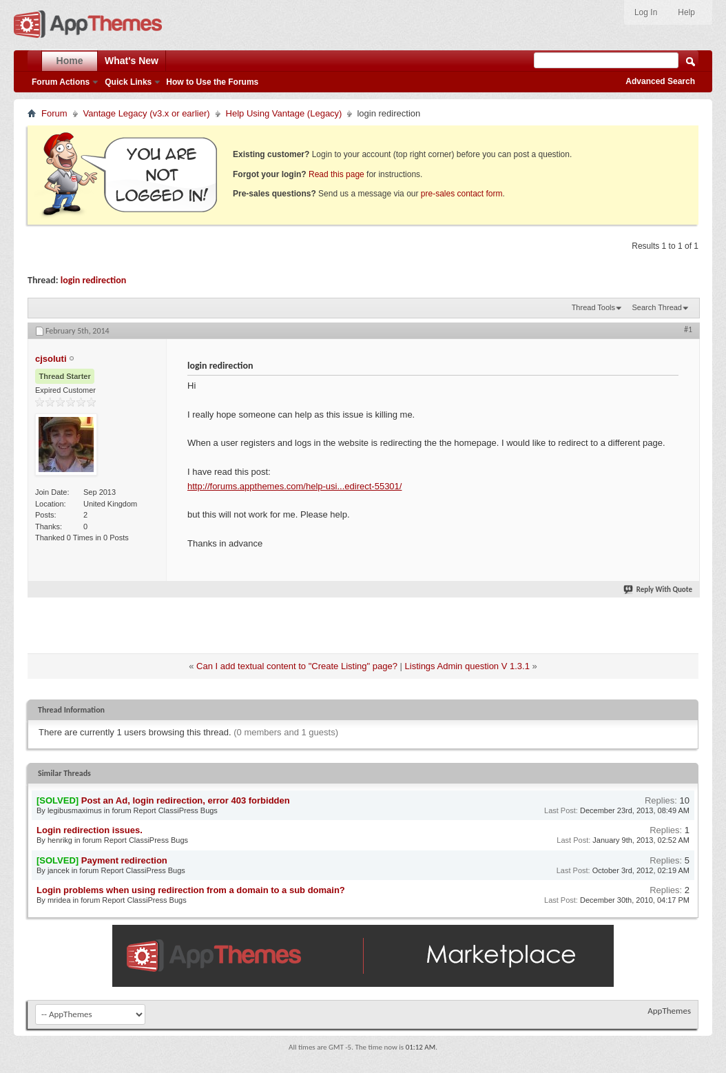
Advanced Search (660, 81)
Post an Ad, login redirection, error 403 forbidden (185, 800)
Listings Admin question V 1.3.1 (467, 666)
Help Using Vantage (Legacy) (284, 113)
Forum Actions (61, 82)
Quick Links (128, 82)
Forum (54, 113)
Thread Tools (593, 307)
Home (69, 60)
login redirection (94, 280)
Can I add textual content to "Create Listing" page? (296, 666)
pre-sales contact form (462, 193)
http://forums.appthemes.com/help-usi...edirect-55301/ (294, 486)
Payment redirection (124, 860)
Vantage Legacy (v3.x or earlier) (146, 113)
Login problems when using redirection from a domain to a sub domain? (191, 890)
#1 (688, 329)
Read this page (336, 174)
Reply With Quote (658, 589)
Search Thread (657, 307)
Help (686, 12)
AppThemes (669, 1010)
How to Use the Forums (212, 82)
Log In (645, 12)
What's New (131, 60)
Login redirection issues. (90, 830)
